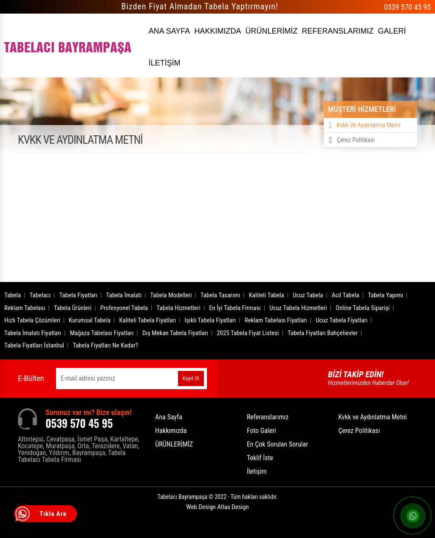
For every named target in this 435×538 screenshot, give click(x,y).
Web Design (217, 507)
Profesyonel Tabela (124, 308)
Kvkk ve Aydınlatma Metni (369, 125)
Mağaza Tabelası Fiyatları (101, 333)
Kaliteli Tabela (266, 295)
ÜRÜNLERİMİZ (271, 31)
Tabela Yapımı (385, 295)
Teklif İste (260, 458)
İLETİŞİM (165, 63)
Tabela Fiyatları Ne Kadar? (105, 345)
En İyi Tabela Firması (235, 308)
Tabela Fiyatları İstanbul (34, 345)
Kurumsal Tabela (89, 320)
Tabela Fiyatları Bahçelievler (323, 333)
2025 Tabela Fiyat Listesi (248, 333)
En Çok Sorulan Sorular (277, 444)
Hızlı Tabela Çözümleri (32, 320)
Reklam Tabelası (24, 308)
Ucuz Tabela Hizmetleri (298, 308)
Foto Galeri (261, 431)
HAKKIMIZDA (217, 31)
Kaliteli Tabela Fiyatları (147, 320)
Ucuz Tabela (308, 295)
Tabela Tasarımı (220, 295)
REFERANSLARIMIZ (337, 31)
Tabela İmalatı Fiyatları (32, 333)
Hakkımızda (170, 431)
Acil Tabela (345, 295)
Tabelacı (40, 295)
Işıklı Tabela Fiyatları (210, 320)
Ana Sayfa (168, 417)
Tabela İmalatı (124, 295)
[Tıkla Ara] (23, 514)
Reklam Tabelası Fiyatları (276, 320)
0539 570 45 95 (407, 7)
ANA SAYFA (169, 31)
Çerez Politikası (356, 140)
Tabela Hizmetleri (179, 308)
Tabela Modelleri (171, 295)
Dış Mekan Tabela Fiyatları (175, 333)
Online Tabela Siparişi (363, 308)
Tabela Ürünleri (73, 308)
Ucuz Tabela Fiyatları (341, 320)
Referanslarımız (267, 417)
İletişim (257, 471)
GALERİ (392, 31)
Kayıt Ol (191, 378)
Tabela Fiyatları (78, 295)
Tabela (12, 295)
